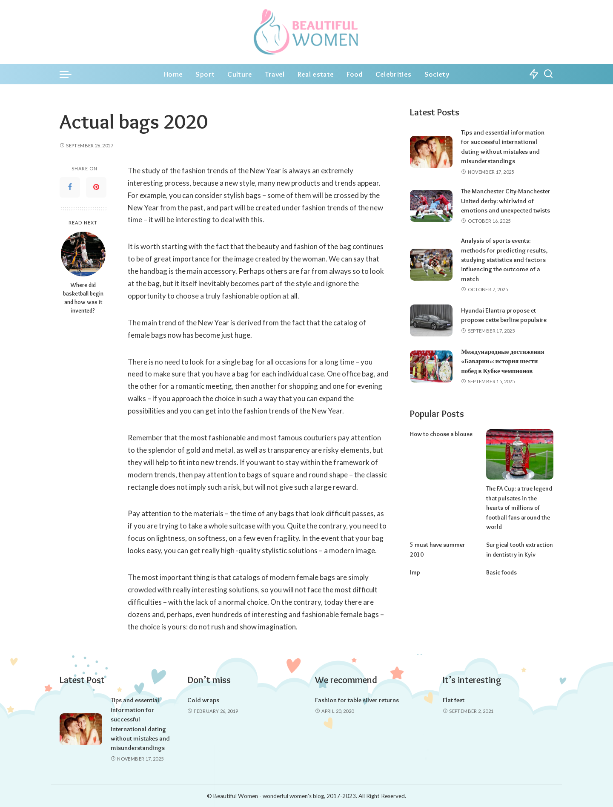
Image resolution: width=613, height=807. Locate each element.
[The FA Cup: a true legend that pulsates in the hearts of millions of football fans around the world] (519, 453)
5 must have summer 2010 (442, 534)
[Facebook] (70, 187)
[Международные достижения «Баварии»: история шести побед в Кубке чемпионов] (431, 366)
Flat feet (453, 700)
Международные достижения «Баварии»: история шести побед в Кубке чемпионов (502, 360)
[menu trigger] (70, 74)
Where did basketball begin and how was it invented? (83, 297)
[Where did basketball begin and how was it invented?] (83, 254)
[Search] (548, 74)
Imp (414, 562)
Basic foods (500, 562)
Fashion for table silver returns (357, 700)
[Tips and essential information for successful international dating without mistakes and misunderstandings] (431, 152)
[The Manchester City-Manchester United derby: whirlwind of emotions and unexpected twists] (431, 206)
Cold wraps (203, 700)
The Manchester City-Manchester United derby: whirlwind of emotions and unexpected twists (505, 200)
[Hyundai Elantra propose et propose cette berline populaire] (431, 320)
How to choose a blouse (440, 433)
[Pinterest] (96, 187)
